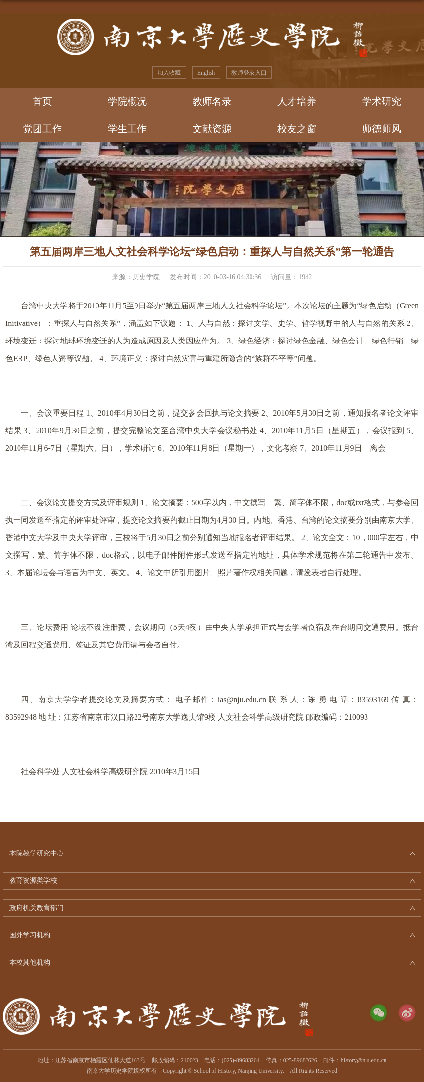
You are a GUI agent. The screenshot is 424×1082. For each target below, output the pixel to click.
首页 (42, 101)
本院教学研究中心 (36, 853)
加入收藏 (169, 72)
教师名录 (212, 101)
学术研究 (381, 101)
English (206, 72)
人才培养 (296, 101)
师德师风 (381, 128)
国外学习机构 (29, 935)
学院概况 (127, 101)
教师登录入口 (249, 72)
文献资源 (212, 128)
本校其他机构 (29, 962)
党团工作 (42, 128)
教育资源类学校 (33, 880)
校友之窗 (296, 128)
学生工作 (127, 128)
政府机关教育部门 (36, 907)
